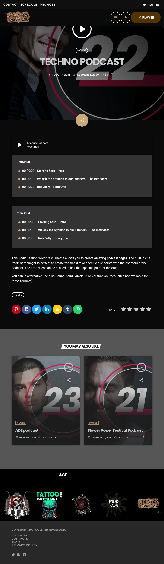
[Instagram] (151, 5)
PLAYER (145, 17)
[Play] (125, 17)
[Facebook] (158, 5)
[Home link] (18, 17)
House (81, 50)
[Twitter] (144, 5)
